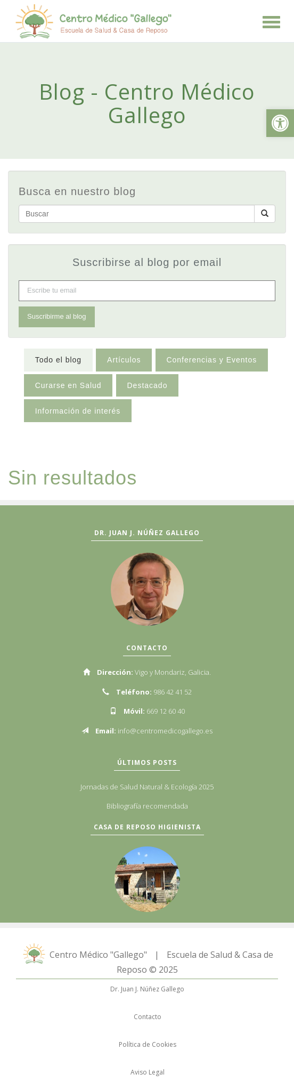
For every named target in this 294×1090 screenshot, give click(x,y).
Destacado (147, 385)
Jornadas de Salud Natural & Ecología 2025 (147, 787)
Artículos (124, 360)
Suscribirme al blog (56, 316)
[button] (280, 123)
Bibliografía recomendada (147, 806)
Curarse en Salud (68, 385)
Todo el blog (58, 360)
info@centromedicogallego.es (165, 731)
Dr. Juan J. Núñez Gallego (147, 989)
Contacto (147, 1016)
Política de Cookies (147, 1044)
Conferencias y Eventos (211, 360)
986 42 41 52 (172, 692)
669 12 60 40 (165, 711)
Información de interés (78, 411)
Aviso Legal (147, 1072)
